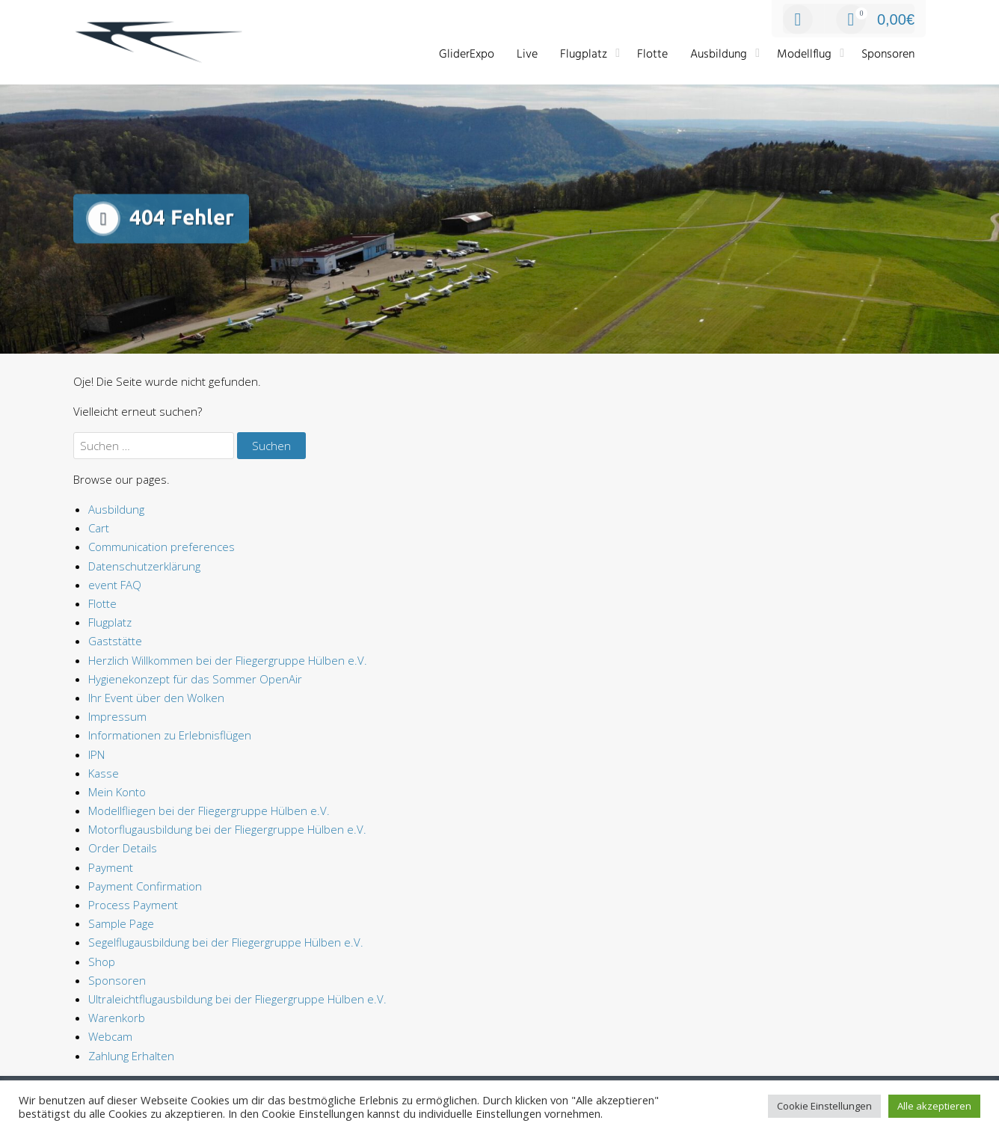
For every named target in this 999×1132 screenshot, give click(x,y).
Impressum (117, 716)
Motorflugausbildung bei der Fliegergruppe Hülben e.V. (227, 829)
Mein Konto (117, 791)
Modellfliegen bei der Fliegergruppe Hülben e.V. (209, 810)
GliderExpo (466, 54)
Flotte (652, 54)
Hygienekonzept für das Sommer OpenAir (195, 678)
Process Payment (133, 904)
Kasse (103, 773)
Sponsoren (888, 54)
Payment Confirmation (145, 886)
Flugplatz (583, 54)
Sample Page (121, 923)
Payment (110, 867)
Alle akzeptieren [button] (934, 1106)
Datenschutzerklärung (144, 566)
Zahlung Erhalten (131, 1055)
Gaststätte (115, 640)
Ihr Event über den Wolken (156, 697)
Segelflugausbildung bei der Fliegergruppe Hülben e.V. (225, 942)
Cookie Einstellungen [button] (824, 1106)
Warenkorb (116, 1017)
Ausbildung (718, 54)
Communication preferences (161, 546)
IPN (96, 754)
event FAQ (114, 584)
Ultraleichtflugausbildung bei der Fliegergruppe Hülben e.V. (237, 998)
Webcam (110, 1036)
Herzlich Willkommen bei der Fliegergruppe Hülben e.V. (227, 660)
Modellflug (804, 54)
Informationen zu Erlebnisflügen (169, 735)
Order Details (122, 847)
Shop (101, 961)
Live (527, 54)
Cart (98, 527)
